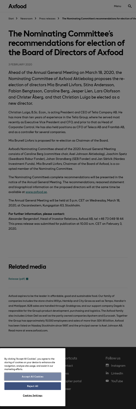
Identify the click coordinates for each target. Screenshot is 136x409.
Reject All (32, 386)
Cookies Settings (32, 395)
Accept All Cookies (33, 376)
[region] (32, 377)
